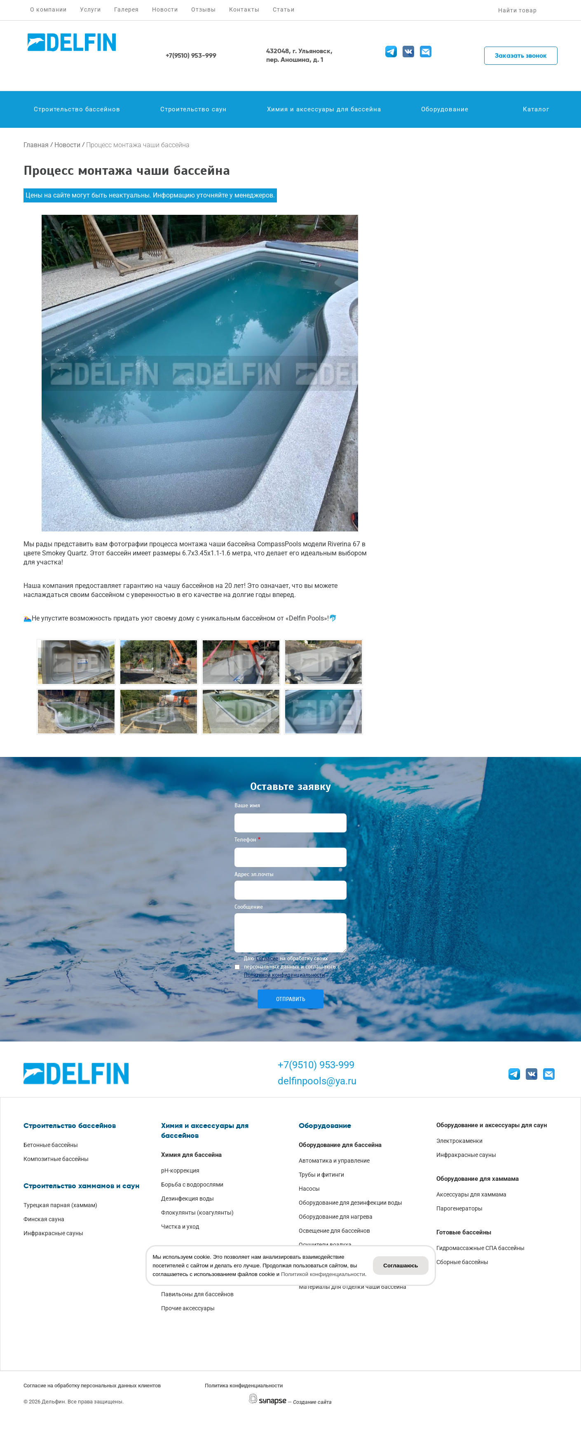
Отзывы (203, 9)
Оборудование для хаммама (477, 1178)
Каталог (536, 109)
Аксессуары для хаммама (471, 1194)
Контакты (244, 9)
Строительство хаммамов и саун (81, 1185)
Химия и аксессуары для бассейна (324, 109)
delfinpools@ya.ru (317, 1081)
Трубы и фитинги (321, 1174)
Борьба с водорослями (192, 1184)
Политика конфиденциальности (244, 1385)
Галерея (126, 9)
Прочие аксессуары (188, 1308)
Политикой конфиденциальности (284, 974)
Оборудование (445, 109)
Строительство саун (193, 109)
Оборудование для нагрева (335, 1216)
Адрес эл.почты (254, 874)
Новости (165, 9)
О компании (48, 9)
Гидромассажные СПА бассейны (480, 1248)
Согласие (267, 958)
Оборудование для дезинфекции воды (350, 1202)
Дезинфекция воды (187, 1198)
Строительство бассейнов (77, 109)
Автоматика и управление (334, 1160)
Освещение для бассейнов (334, 1230)
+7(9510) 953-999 (316, 1065)
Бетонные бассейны (50, 1145)
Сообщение (248, 906)
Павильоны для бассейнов (197, 1294)
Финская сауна (43, 1219)
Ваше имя (247, 805)
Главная (36, 145)
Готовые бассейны (463, 1232)
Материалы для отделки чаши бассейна (352, 1286)
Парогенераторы (459, 1208)
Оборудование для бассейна (340, 1145)
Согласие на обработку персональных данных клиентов (92, 1385)
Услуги (90, 9)
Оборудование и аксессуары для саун (491, 1125)
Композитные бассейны (56, 1159)
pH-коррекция (180, 1170)
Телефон (245, 839)
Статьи (284, 9)
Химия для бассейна (191, 1155)
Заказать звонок (521, 55)
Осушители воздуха (325, 1244)
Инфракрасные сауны (53, 1233)
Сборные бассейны (462, 1262)
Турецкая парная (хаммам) (60, 1205)
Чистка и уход (180, 1226)
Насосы (309, 1188)
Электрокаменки (459, 1141)
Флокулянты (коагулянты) (197, 1212)
